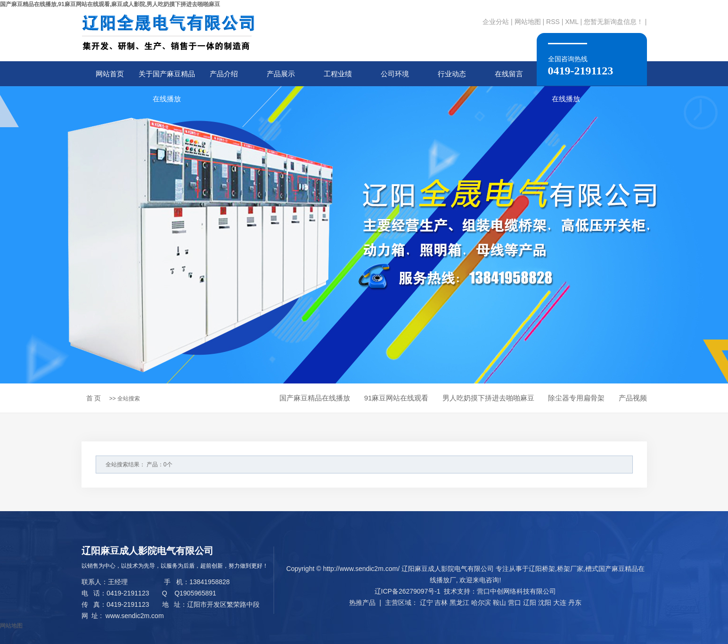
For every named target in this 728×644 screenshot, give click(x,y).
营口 (514, 602)
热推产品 (362, 602)
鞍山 (499, 602)
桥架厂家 (570, 568)
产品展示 (281, 74)
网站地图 (528, 21)
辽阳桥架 (542, 568)
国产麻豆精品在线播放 (314, 398)
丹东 (574, 602)
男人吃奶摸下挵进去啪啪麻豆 (488, 398)
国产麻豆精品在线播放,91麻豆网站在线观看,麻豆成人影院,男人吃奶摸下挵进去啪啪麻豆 (110, 4)
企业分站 (496, 21)
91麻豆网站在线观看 (396, 398)
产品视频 (633, 398)
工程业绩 (338, 74)
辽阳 (529, 602)
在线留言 (509, 74)
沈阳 (544, 602)
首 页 (93, 398)
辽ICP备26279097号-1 (408, 591)
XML (571, 21)
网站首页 (110, 74)
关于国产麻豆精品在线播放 (167, 78)
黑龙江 (459, 602)
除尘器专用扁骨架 (576, 398)
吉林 (441, 602)
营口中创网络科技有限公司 (516, 591)
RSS (553, 21)
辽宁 (426, 602)
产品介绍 (224, 74)
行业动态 (452, 74)
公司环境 (395, 74)
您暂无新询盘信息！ (613, 21)
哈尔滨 (481, 602)
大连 (559, 602)
